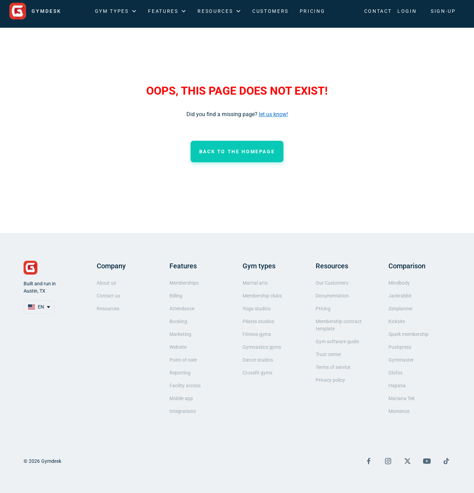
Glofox (395, 372)
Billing (175, 296)
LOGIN (406, 11)
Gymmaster (401, 360)
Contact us (108, 296)
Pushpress (399, 347)
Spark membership (408, 334)
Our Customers (332, 283)
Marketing (180, 334)
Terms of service (333, 367)
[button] (116, 11)
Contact (378, 11)
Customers (270, 11)
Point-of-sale (183, 360)
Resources (108, 308)
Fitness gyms (257, 334)
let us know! (273, 114)
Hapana (397, 385)
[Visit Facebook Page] (369, 461)
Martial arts (255, 283)
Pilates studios (258, 321)
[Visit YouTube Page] (427, 461)
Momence (399, 411)
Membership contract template (339, 325)
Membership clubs (262, 296)
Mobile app (181, 398)
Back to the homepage (237, 151)
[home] (35, 11)
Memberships (184, 283)
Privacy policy (330, 380)
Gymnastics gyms (262, 347)
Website (177, 347)
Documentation (332, 296)
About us (106, 283)
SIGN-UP (443, 11)
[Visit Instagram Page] (388, 461)
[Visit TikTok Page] (446, 461)
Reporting (180, 372)
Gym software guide (337, 341)
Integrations (182, 411)
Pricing (312, 11)
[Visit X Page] (407, 461)
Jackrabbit (400, 296)
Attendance (181, 308)
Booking (178, 321)
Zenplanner (400, 308)
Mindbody (399, 283)
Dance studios (258, 360)
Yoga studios (257, 308)
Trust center (328, 354)
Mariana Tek (401, 398)
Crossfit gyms (257, 372)
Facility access (185, 385)
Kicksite (396, 321)
